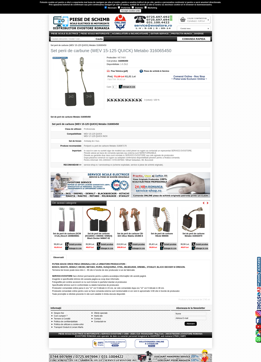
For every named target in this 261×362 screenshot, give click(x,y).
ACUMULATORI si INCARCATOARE (130, 33)
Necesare (111, 8)
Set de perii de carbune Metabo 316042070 (193, 234)
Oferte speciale (101, 313)
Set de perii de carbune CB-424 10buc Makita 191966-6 (130, 234)
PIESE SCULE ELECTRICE (64, 33)
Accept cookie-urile (130, 10)
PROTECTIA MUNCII (181, 33)
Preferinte (124, 8)
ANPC (183, 336)
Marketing (150, 8)
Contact (97, 319)
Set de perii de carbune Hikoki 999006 (162, 234)
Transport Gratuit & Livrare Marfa (68, 327)
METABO (122, 57)
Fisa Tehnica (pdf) (119, 71)
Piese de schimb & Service (156, 71)
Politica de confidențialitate (66, 321)
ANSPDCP (154, 336)
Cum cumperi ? (60, 316)
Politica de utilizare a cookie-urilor (69, 324)
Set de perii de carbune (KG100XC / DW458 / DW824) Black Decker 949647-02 (98, 235)
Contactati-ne (100, 321)
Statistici (137, 8)
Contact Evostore (155, 23)
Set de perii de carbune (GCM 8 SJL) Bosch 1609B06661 (67, 234)
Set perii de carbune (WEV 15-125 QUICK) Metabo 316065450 (78, 45)
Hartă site (98, 316)
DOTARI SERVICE (159, 33)
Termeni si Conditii (62, 319)
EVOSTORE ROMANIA (85, 336)
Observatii (58, 257)
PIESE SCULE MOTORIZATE (95, 33)
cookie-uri (53, 2)
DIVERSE (199, 33)
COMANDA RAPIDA (193, 38)
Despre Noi (59, 313)
